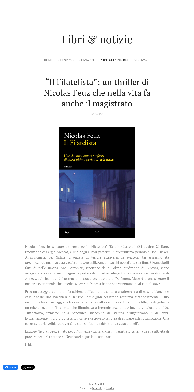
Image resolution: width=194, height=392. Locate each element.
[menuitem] (47, 60)
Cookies (110, 388)
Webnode (97, 388)
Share (10, 367)
